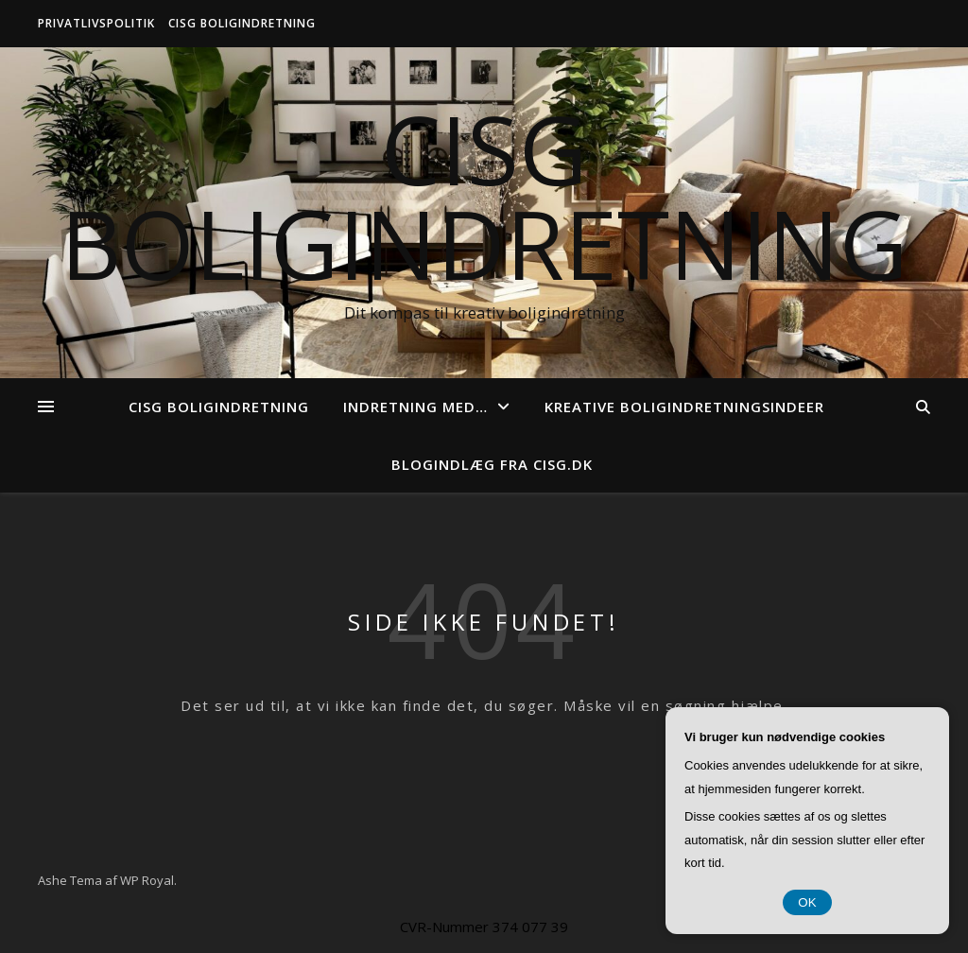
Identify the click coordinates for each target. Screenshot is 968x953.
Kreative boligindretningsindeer (684, 406)
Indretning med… (415, 406)
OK (807, 902)
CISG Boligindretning (242, 23)
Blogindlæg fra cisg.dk (492, 464)
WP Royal (147, 880)
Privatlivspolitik (96, 23)
